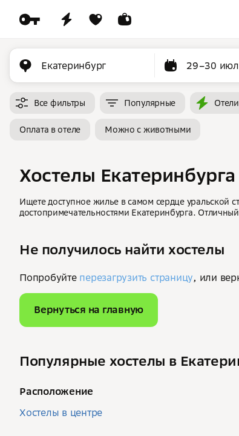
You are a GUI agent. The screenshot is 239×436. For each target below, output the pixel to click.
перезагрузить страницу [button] (136, 277)
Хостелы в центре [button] (60, 412)
